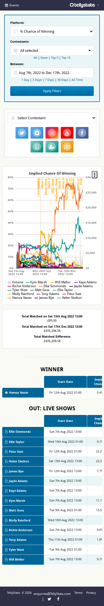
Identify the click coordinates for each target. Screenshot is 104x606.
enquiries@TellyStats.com (52, 594)
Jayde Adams (16, 481)
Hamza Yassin (16, 392)
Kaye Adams (15, 491)
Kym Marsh (15, 501)
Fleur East (14, 452)
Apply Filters (52, 91)
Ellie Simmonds (18, 432)
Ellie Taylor (14, 442)
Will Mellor (14, 559)
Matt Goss (14, 510)
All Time (77, 80)
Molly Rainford (18, 520)
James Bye (14, 471)
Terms (78, 593)
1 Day (25, 80)
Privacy (91, 593)
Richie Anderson (18, 530)
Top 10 (66, 58)
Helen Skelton (17, 461)
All (35, 58)
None (44, 58)
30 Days (62, 80)
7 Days (49, 80)
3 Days (37, 80)
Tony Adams (15, 540)
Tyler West (14, 550)
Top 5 (54, 58)
